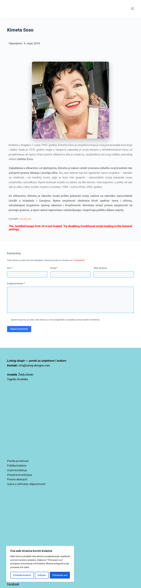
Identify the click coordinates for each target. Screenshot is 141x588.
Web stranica (100, 268)
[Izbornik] (132, 8)
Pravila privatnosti (18, 461)
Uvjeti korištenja (17, 470)
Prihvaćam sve (59, 575)
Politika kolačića (16, 465)
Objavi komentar (19, 329)
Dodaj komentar (16, 284)
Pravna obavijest (17, 479)
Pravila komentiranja (19, 474)
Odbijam (41, 575)
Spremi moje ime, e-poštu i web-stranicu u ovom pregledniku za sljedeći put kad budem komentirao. (55, 320)
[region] (40, 564)
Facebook (25, 218)
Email (54, 268)
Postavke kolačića (22, 575)
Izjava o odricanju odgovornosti (26, 484)
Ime (10, 268)
